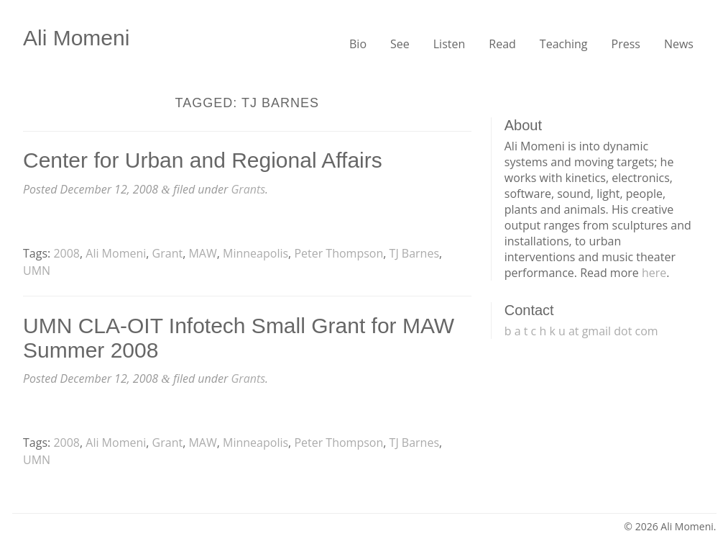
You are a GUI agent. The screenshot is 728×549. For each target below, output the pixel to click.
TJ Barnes (414, 253)
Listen (449, 44)
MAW (202, 253)
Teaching (564, 44)
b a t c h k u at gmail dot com (581, 331)
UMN (36, 270)
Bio (358, 44)
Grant (167, 253)
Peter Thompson (338, 253)
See (400, 44)
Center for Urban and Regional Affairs (202, 160)
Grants (248, 189)
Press (626, 44)
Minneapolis (255, 253)
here (654, 273)
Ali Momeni (76, 38)
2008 (66, 253)
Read (502, 44)
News (679, 44)
